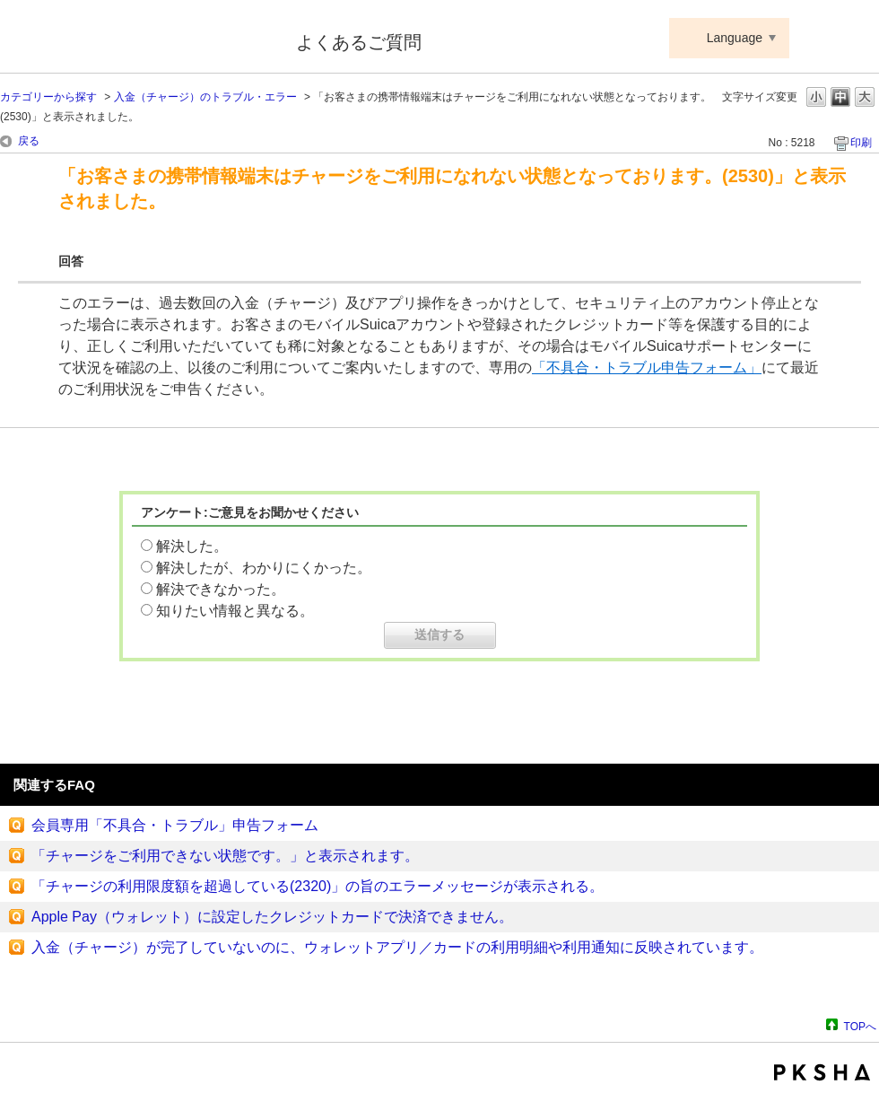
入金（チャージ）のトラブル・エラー (205, 97)
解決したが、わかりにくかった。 (263, 567)
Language (734, 38)
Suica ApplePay (136, 38)
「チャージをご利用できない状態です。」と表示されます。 (225, 855)
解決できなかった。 (220, 589)
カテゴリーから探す (48, 97)
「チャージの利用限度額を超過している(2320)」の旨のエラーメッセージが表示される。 (317, 886)
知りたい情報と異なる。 (235, 610)
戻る (28, 141)
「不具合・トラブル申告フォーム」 (647, 367)
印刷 (861, 142)
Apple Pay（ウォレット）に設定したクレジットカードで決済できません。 (272, 916)
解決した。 (192, 546)
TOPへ (860, 1026)
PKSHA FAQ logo (822, 1072)
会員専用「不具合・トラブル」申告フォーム (174, 825)
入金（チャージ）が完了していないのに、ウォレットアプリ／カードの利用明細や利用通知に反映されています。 (397, 947)
